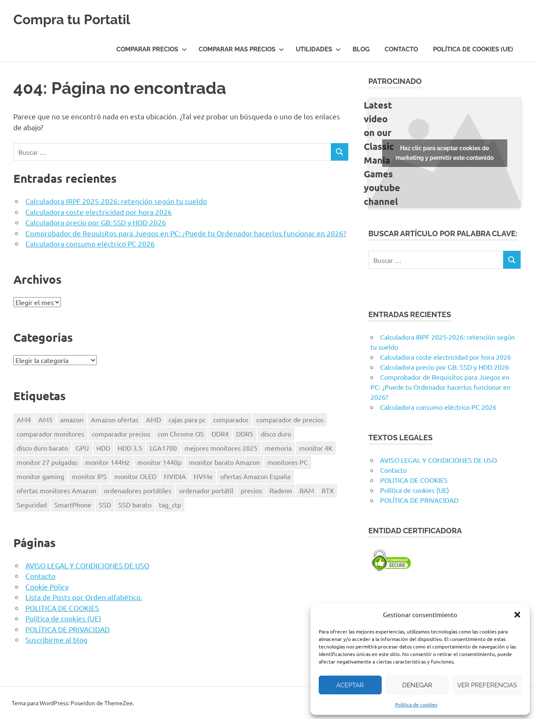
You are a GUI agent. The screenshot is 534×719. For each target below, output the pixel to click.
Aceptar (350, 685)
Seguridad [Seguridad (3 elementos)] (32, 504)
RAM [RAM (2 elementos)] (307, 490)
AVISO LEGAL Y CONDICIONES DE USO (87, 565)
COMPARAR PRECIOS (151, 49)
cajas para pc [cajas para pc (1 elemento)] (187, 419)
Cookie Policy (46, 586)
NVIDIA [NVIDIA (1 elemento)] (175, 476)
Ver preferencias (487, 685)
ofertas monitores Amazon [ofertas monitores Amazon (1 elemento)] (56, 490)
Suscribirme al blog (56, 639)
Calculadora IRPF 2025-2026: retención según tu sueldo (116, 201)
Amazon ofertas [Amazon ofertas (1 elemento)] (115, 419)
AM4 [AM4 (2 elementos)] (24, 419)
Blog (361, 49)
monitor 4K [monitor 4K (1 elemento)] (315, 448)
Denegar (417, 685)
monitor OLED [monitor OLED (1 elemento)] (135, 476)
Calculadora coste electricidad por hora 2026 (98, 211)
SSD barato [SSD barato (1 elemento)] (134, 504)
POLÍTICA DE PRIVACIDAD (67, 629)
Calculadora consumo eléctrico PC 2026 (90, 243)
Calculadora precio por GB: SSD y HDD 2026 (95, 222)
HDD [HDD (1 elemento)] (103, 448)
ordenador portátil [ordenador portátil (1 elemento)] (206, 490)
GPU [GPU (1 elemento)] (82, 448)
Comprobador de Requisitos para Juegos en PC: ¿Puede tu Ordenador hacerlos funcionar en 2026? (185, 233)
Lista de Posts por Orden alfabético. (83, 597)
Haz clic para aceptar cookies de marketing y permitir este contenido (444, 153)
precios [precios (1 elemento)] (251, 490)
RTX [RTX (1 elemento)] (328, 490)
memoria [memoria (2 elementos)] (278, 448)
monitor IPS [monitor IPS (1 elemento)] (89, 476)
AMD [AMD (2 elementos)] (153, 419)
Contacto (401, 49)
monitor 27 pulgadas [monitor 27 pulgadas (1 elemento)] (47, 462)
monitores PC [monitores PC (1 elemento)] (287, 462)
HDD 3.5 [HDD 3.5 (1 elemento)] (130, 448)
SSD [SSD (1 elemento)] (105, 504)
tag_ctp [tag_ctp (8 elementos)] (170, 504)
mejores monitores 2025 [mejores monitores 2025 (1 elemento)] (220, 448)
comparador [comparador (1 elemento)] (231, 419)
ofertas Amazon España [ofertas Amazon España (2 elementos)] (255, 476)
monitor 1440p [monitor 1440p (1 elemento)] (159, 462)
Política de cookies (416, 704)
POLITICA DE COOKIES (62, 607)
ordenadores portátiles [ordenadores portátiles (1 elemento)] (137, 490)
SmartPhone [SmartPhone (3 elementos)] (72, 504)
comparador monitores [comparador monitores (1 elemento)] (50, 433)
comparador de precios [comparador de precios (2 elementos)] (290, 419)
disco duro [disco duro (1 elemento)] (276, 433)
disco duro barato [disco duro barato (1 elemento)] (42, 448)
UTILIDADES (318, 49)
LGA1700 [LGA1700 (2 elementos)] (163, 448)
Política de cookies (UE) (473, 49)
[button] (517, 615)
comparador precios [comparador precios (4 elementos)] (121, 433)
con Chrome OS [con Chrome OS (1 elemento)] (181, 433)
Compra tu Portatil (83, 18)
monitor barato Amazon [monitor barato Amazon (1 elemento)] (224, 462)
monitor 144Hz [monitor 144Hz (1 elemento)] (107, 462)
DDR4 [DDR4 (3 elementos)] (220, 433)
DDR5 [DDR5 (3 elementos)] (244, 433)
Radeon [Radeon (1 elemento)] (281, 490)
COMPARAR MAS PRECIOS (241, 49)
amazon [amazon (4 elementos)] (71, 419)
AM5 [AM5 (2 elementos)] (45, 419)
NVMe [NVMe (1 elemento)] (203, 476)
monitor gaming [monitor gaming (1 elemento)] (40, 476)
